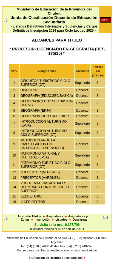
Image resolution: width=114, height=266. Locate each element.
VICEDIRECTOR (33, 202)
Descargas (80, 219)
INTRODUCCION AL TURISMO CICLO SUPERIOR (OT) (44, 133)
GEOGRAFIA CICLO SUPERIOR (45, 116)
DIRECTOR (29, 90)
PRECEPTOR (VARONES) (40, 178)
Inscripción (42, 219)
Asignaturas (54, 216)
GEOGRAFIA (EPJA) (36, 111)
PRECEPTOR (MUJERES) (40, 172)
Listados (61, 219)
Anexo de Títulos (29, 216)
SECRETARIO (31, 196)
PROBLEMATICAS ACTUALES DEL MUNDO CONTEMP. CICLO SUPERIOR (45, 187)
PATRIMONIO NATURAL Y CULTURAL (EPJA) (40, 155)
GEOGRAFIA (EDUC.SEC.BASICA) (47, 96)
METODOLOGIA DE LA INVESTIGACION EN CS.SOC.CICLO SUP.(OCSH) (42, 144)
